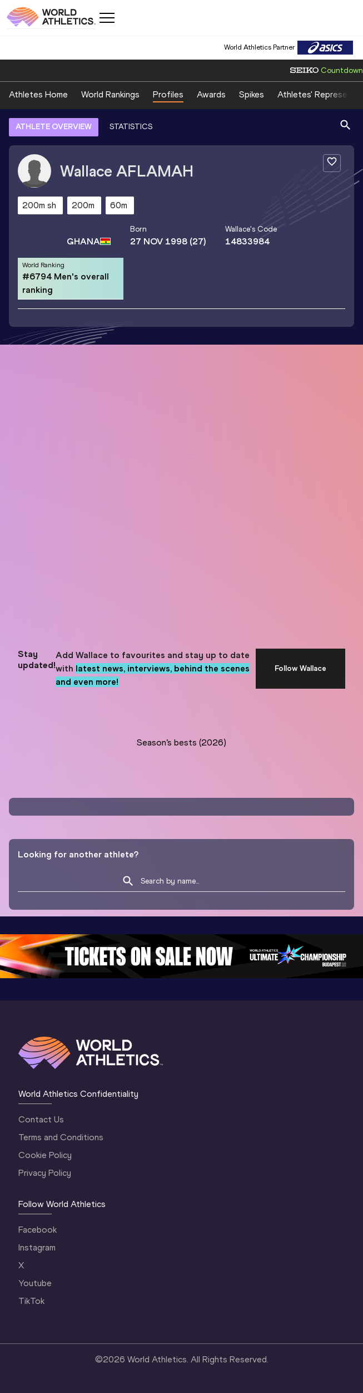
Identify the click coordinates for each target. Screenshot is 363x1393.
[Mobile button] (107, 18)
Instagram (37, 1247)
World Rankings (110, 94)
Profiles (168, 94)
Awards (211, 94)
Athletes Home (38, 94)
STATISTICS (131, 126)
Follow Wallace (300, 668)
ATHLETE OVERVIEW (54, 126)
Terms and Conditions (60, 1137)
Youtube (35, 1283)
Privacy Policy (44, 1173)
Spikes (251, 94)
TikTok (31, 1301)
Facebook (37, 1229)
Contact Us (41, 1119)
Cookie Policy (45, 1155)
